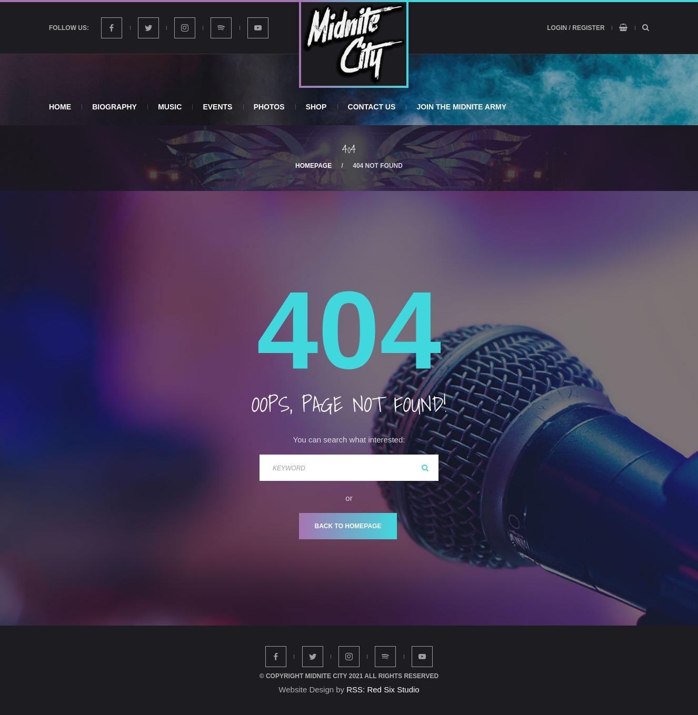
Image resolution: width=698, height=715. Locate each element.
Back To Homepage (348, 526)
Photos (269, 107)
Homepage (313, 165)
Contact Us (372, 107)
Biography (114, 107)
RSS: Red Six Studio (382, 689)
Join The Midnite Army (461, 107)
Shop (316, 107)
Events (217, 107)
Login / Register (575, 28)
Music (170, 107)
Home (60, 107)
